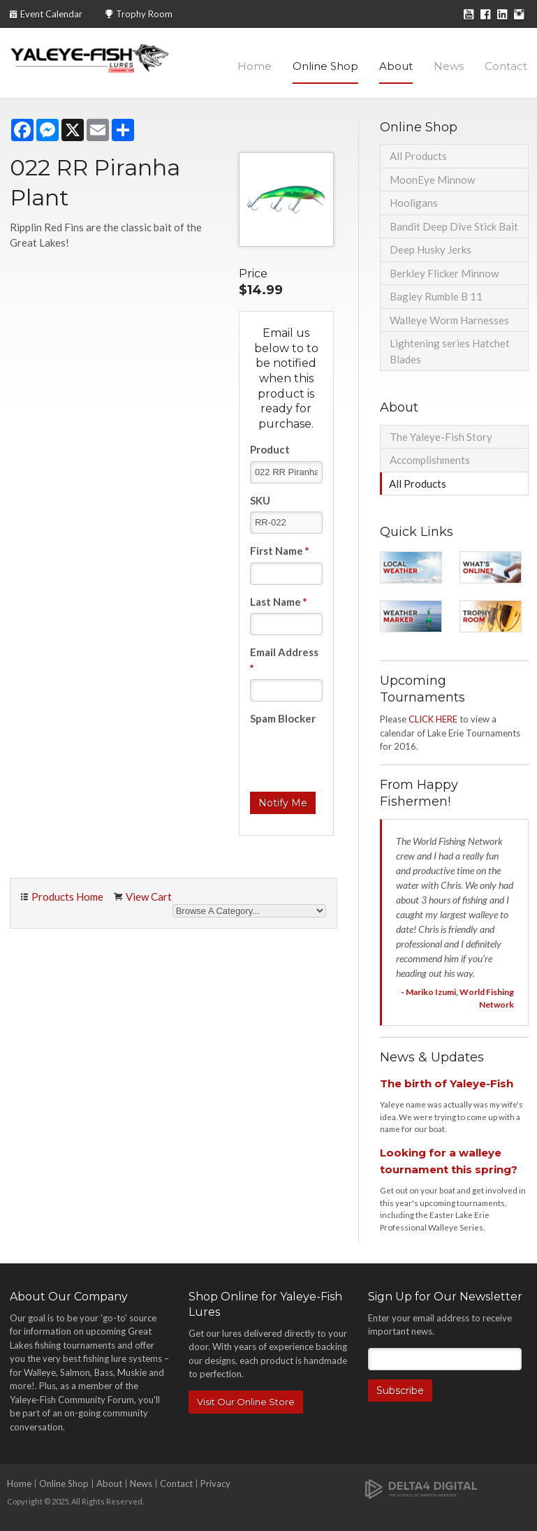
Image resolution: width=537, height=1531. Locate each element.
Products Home (67, 896)
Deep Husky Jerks (430, 249)
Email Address (284, 660)
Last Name (278, 601)
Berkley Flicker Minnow (444, 273)
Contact (506, 66)
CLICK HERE (433, 719)
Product (270, 449)
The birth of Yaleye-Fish (446, 1083)
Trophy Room (144, 14)
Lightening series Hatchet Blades (450, 351)
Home (254, 66)
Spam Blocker (283, 718)
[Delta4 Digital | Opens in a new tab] (421, 1488)
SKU (260, 500)
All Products (418, 156)
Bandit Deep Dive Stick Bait (454, 226)
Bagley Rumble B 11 (436, 296)
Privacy (215, 1483)
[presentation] (356, 757)
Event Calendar (51, 14)
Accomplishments (430, 460)
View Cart (149, 896)
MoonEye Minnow (432, 179)
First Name (279, 550)
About (396, 66)
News (449, 66)
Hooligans (414, 202)
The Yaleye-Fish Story (441, 436)
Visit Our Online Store (246, 1401)
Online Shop (325, 66)
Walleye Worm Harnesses (449, 320)
